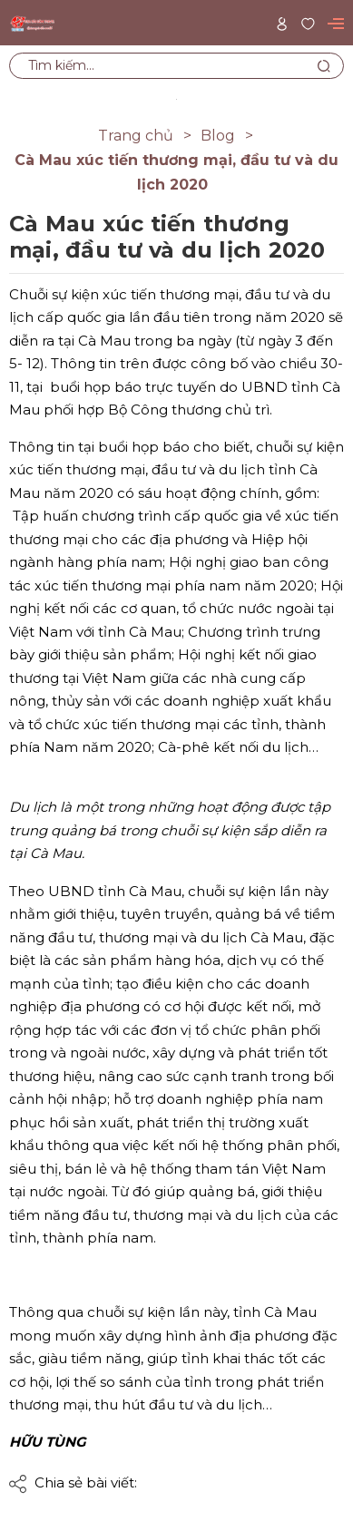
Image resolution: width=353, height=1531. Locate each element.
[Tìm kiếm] (323, 66)
